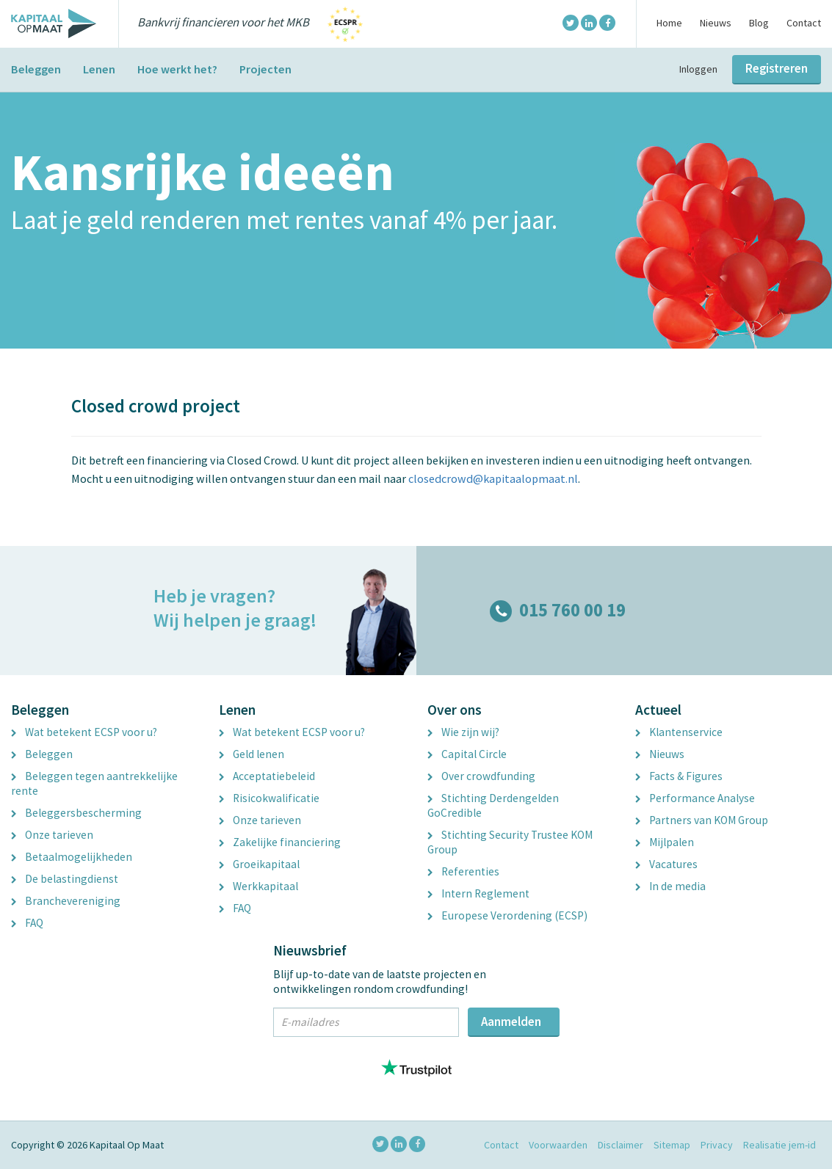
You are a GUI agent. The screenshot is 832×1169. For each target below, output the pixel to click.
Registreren (776, 68)
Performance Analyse (695, 798)
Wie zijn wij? (463, 732)
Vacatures (666, 864)
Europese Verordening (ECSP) (507, 915)
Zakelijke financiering (280, 842)
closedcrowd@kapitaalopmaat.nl (493, 478)
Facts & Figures (679, 776)
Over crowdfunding (481, 776)
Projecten (265, 69)
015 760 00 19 (558, 610)
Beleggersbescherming (76, 813)
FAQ (27, 923)
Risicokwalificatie (269, 798)
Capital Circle (467, 754)
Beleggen (36, 69)
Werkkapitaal (258, 886)
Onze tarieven (52, 835)
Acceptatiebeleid (267, 776)
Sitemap (672, 1144)
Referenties (463, 871)
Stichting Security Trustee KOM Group (510, 842)
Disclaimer (620, 1144)
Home (669, 22)
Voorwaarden (558, 1144)
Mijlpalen (664, 842)
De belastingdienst (64, 879)
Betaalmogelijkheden (71, 857)
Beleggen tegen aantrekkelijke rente (94, 783)
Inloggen (698, 69)
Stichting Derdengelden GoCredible (493, 805)
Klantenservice (679, 732)
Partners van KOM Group (701, 820)
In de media (670, 886)
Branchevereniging (65, 901)
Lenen (99, 69)
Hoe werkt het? (177, 69)
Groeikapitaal (259, 864)
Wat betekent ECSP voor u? (84, 732)
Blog (759, 22)
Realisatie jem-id (779, 1144)
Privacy (717, 1144)
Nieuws (715, 22)
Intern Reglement (478, 893)
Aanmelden (511, 1021)
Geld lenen (251, 754)
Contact (803, 22)
